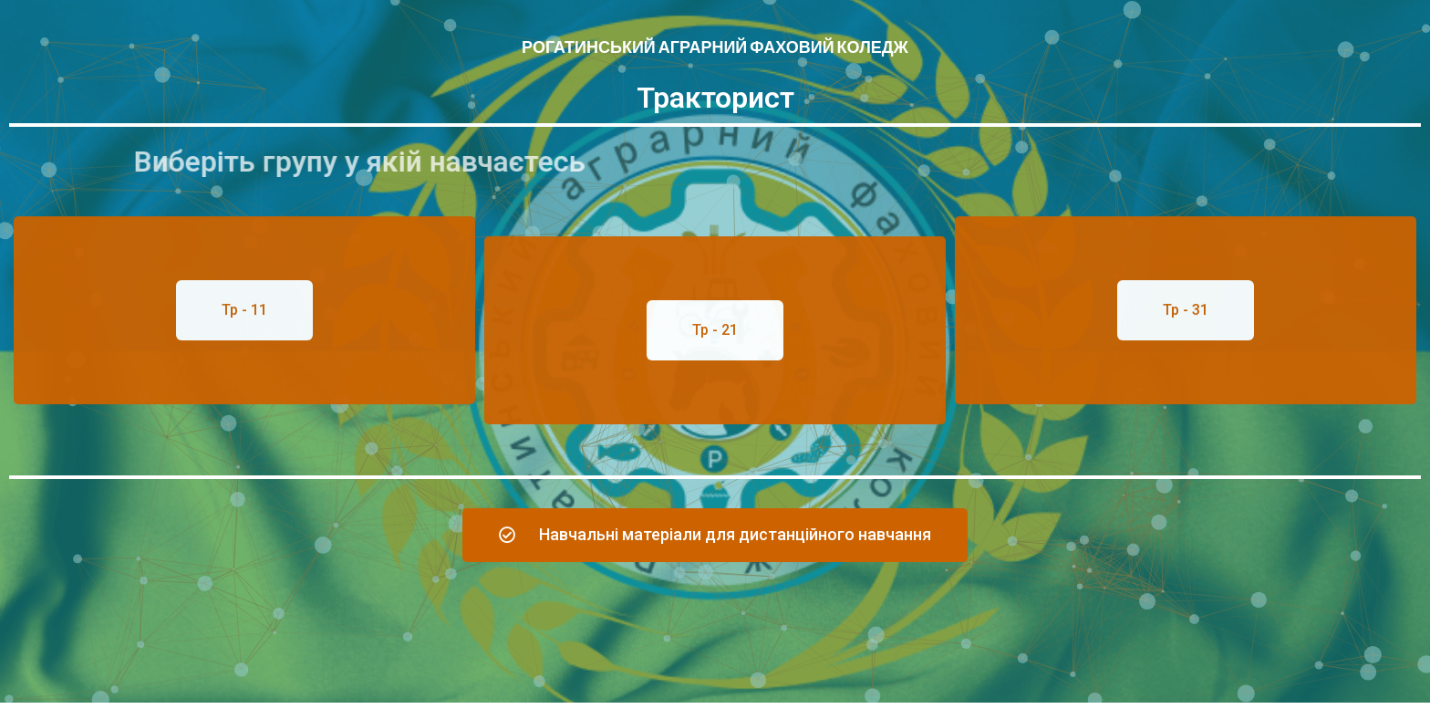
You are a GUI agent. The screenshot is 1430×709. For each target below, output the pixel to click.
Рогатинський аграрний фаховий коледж (715, 47)
